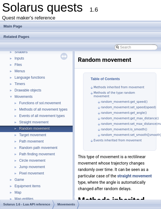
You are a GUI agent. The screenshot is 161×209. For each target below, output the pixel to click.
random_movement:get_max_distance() (130, 118)
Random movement (34, 129)
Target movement (32, 135)
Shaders (21, 52)
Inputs (19, 58)
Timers (20, 84)
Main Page (12, 26)
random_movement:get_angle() (124, 112)
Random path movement (38, 148)
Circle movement (32, 160)
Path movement (31, 141)
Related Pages (16, 37)
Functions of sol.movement (40, 103)
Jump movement (32, 167)
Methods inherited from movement (119, 87)
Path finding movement (37, 154)
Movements (24, 97)
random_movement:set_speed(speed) (128, 107)
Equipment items (27, 186)
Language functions (30, 77)
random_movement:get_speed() (124, 101)
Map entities (24, 199)
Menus (20, 71)
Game (19, 180)
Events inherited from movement (118, 140)
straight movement (134, 176)
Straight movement (34, 122)
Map (18, 192)
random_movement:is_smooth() (124, 129)
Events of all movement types (42, 116)
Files (18, 65)
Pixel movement (31, 173)
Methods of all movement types (43, 109)
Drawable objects (28, 90)
